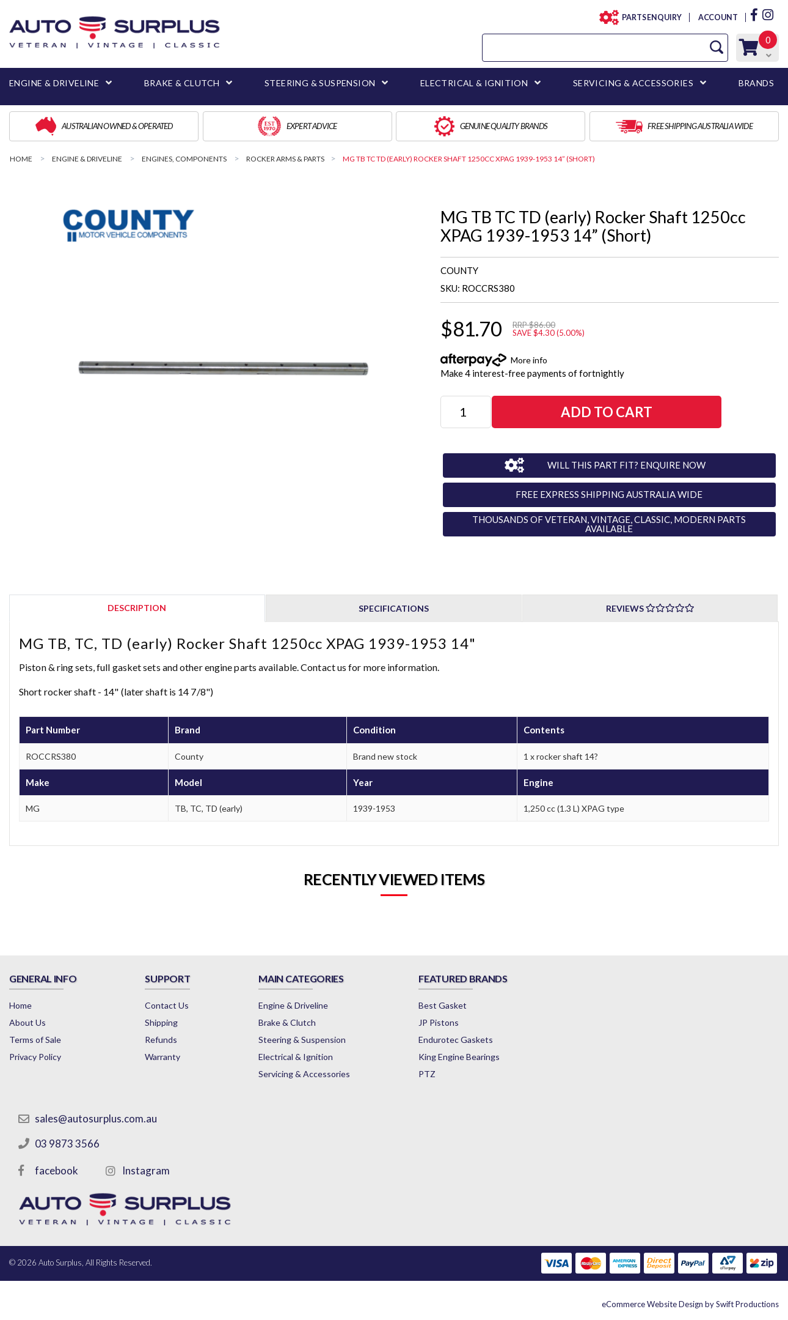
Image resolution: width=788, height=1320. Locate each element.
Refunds (161, 1039)
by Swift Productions (690, 1304)
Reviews (650, 608)
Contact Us (167, 1005)
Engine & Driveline (293, 1005)
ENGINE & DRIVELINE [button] (54, 83)
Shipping (161, 1022)
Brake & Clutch (287, 1022)
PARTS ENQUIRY (648, 17)
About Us (27, 1022)
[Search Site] (717, 47)
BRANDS (756, 83)
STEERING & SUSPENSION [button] (319, 83)
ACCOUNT (717, 17)
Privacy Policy (35, 1056)
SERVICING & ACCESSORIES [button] (633, 83)
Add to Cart (606, 412)
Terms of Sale (35, 1039)
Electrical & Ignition (295, 1056)
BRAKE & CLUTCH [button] (182, 83)
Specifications (394, 608)
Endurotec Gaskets (455, 1039)
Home (20, 1005)
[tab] (137, 607)
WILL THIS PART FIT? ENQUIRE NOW (626, 464)
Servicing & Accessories (304, 1074)
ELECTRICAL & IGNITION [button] (474, 83)
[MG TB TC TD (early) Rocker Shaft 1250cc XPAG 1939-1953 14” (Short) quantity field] (465, 412)
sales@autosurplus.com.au (96, 1118)
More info (529, 360)
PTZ (427, 1074)
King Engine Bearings (459, 1056)
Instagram (146, 1170)
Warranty (162, 1056)
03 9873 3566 (67, 1143)
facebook (56, 1170)
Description (137, 608)
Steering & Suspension (302, 1039)
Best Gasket (442, 1005)
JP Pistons (438, 1022)
